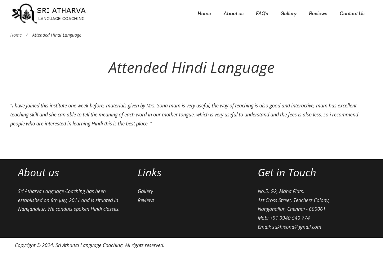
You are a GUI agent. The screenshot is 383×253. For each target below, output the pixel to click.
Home (16, 35)
